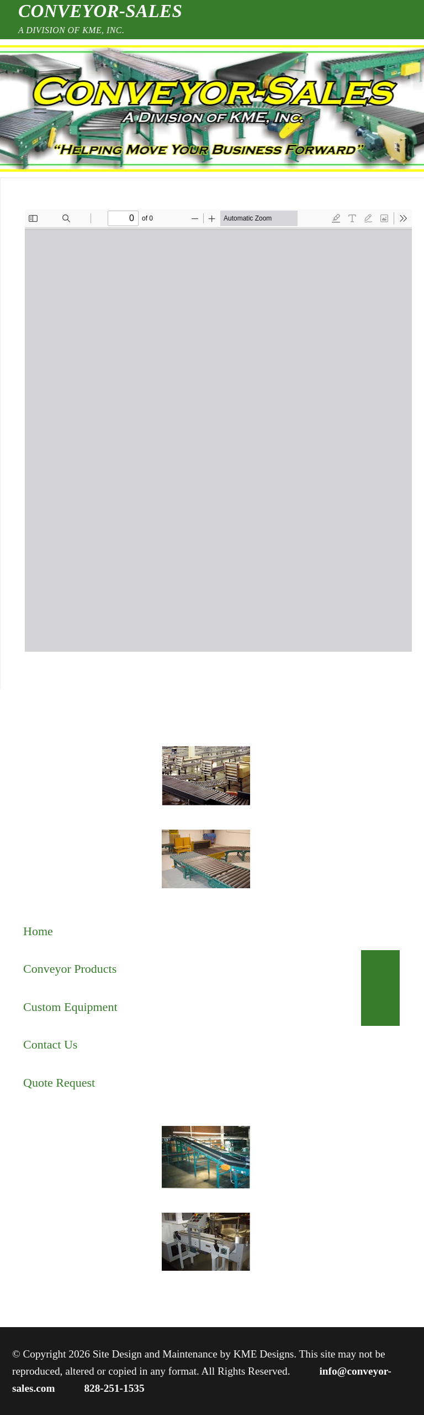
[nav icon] (40, 108)
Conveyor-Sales (100, 11)
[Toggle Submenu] (380, 969)
